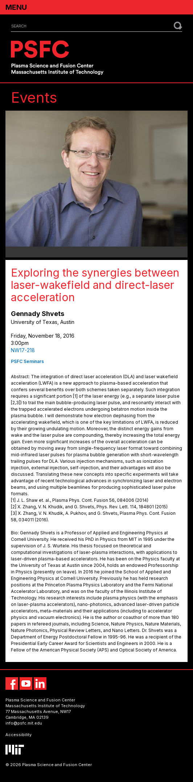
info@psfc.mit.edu (23, 723)
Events (34, 97)
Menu (16, 7)
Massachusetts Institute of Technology (45, 705)
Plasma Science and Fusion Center (40, 699)
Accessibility (18, 734)
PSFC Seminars (27, 361)
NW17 (65, 711)
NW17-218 (23, 350)
